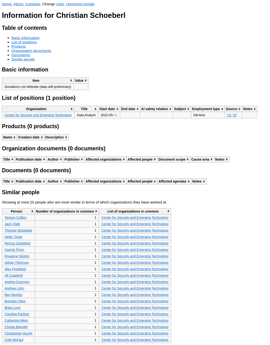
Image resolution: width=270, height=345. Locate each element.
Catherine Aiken (16, 320)
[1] (229, 115)
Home (7, 4)
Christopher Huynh (18, 333)
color (60, 4)
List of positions (24, 42)
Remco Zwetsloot (17, 243)
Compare (32, 4)
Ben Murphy (13, 295)
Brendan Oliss (15, 301)
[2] (235, 115)
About (18, 4)
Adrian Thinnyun (17, 262)
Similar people (23, 59)
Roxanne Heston (17, 256)
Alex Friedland (15, 269)
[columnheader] (38, 80)
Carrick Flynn (14, 250)
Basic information (25, 38)
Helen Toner (13, 237)
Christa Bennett (16, 327)
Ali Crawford (14, 275)
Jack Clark (12, 224)
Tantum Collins (15, 217)
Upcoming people (80, 4)
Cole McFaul (14, 340)
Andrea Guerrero (17, 282)
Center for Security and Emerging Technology (38, 115)
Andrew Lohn (14, 288)
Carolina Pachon (17, 314)
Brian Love (12, 307)
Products (18, 46)
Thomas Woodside (18, 230)
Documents (20, 55)
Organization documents (31, 51)
